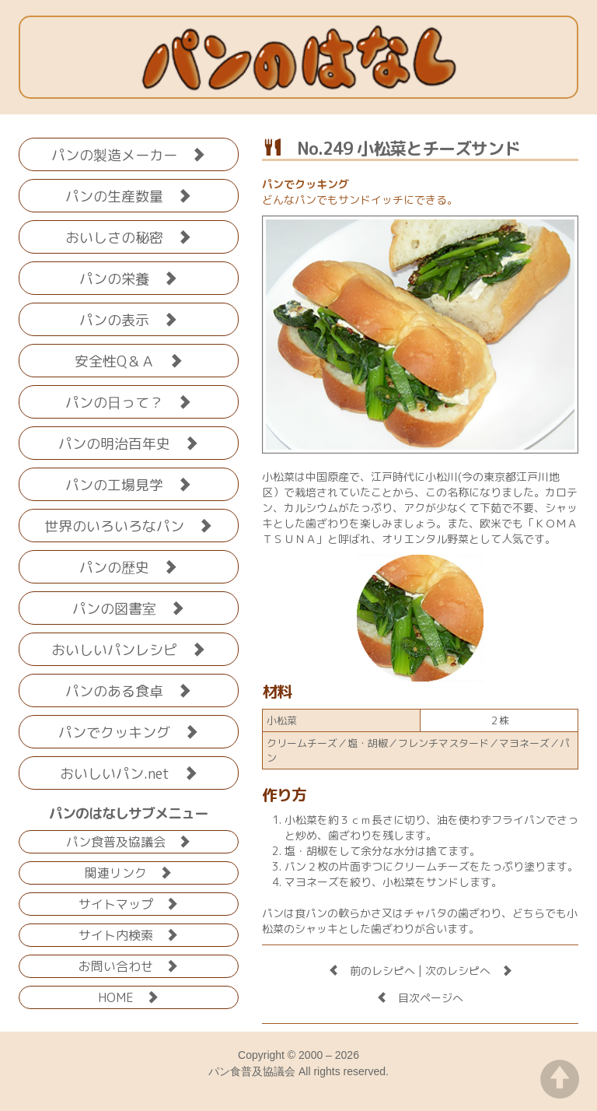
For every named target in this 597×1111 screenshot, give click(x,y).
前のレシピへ (371, 970)
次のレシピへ (468, 970)
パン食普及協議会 (128, 840)
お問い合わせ (128, 965)
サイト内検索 (128, 934)
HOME (128, 996)
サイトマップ (128, 902)
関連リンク (128, 871)
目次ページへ (419, 997)
